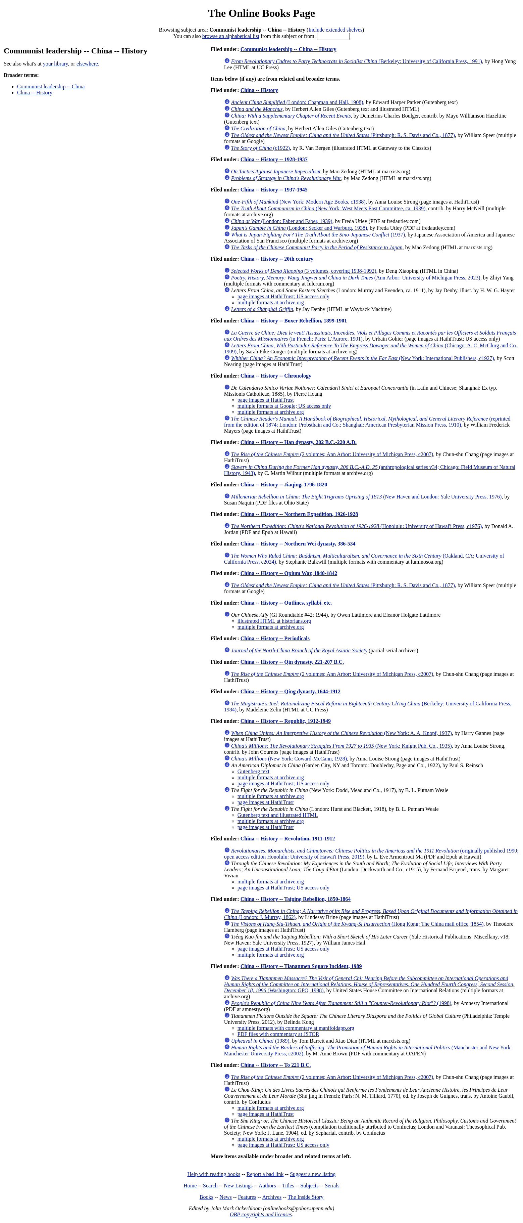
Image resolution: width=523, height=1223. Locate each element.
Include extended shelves (335, 30)
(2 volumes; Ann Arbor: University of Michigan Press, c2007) (332, 454)
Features (247, 1197)
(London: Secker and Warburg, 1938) (299, 228)
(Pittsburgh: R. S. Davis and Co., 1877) (343, 135)
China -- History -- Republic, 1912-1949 (286, 721)
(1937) (318, 234)
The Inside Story (306, 1197)
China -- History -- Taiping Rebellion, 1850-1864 (296, 899)
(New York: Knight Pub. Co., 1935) (341, 746)
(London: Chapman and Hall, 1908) (297, 102)
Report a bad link (265, 1174)
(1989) (260, 1041)
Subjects (309, 1185)
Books (206, 1197)
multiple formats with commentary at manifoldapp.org (296, 1028)
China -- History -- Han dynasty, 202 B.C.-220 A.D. (299, 442)
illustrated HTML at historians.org (274, 621)
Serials (332, 1185)
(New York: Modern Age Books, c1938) (298, 202)
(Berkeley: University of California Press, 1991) (356, 61)
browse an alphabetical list (230, 36)
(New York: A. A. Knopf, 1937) (341, 733)
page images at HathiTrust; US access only (283, 296)
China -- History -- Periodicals (275, 638)
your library (55, 64)
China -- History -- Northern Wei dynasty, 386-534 (298, 544)
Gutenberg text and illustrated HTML (278, 815)
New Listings (238, 1185)
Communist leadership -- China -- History (288, 49)
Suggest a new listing (312, 1174)
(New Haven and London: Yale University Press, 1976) (366, 496)
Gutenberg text (253, 771)
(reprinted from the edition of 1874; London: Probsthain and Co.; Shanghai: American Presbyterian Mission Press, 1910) (367, 422)
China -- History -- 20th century (277, 259)
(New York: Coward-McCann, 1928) (289, 758)
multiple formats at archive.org (271, 302)
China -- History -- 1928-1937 (274, 159)
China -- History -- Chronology (276, 376)
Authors (267, 1185)
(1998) (341, 1003)
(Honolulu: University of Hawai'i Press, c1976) (356, 526)
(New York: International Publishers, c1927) (362, 358)
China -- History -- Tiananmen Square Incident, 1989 (301, 966)
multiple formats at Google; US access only (284, 406)
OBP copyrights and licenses (261, 1214)
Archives (271, 1197)
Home (190, 1185)
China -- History (34, 92)
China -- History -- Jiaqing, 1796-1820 (284, 484)
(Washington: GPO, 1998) (369, 984)
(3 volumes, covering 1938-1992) (303, 271)
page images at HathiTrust (266, 400)
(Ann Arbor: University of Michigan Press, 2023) (355, 277)
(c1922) (260, 148)
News (225, 1197)
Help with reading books (213, 1174)
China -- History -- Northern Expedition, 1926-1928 (299, 514)
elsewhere (87, 64)
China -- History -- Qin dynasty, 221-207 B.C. (292, 662)
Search (210, 1185)
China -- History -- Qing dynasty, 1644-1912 (291, 691)
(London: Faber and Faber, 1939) (281, 221)
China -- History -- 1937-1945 (274, 189)
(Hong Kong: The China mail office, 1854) (357, 924)
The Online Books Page (261, 13)
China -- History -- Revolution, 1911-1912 (288, 838)
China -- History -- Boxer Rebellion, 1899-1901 (294, 320)
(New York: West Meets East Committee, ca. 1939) (328, 208)
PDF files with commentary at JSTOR (278, 1034)
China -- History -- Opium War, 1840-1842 (289, 573)
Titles (288, 1185)
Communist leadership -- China (51, 86)
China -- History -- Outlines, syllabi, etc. (286, 603)
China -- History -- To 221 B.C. (276, 1065)
